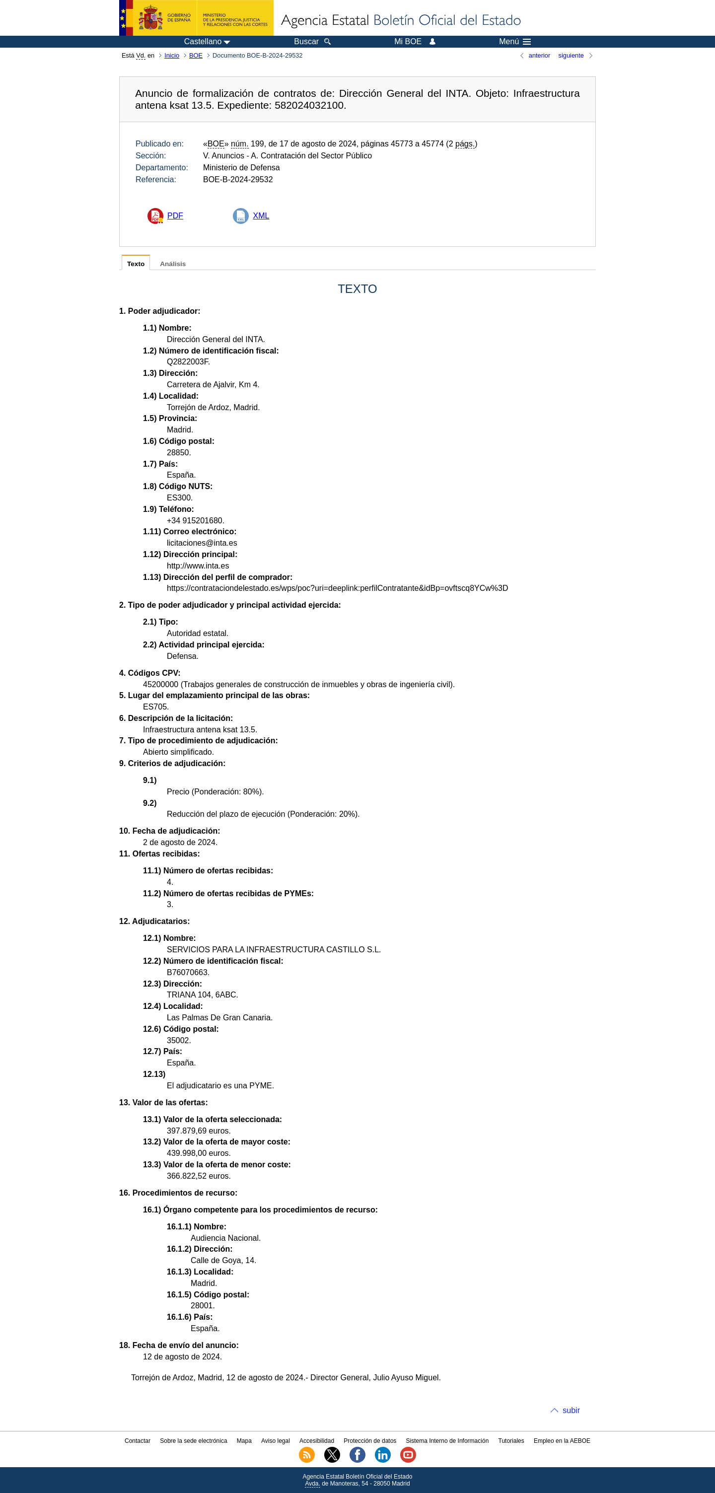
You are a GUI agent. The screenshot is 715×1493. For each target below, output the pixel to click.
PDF (175, 216)
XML (261, 216)
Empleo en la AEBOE (562, 1440)
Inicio (171, 55)
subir (571, 1410)
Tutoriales (511, 1440)
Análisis (173, 264)
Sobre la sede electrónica (193, 1440)
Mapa (244, 1440)
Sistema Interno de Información (447, 1440)
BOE (196, 55)
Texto (135, 264)
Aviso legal (275, 1440)
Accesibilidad (316, 1440)
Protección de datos (370, 1440)
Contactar (137, 1440)
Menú (515, 42)
